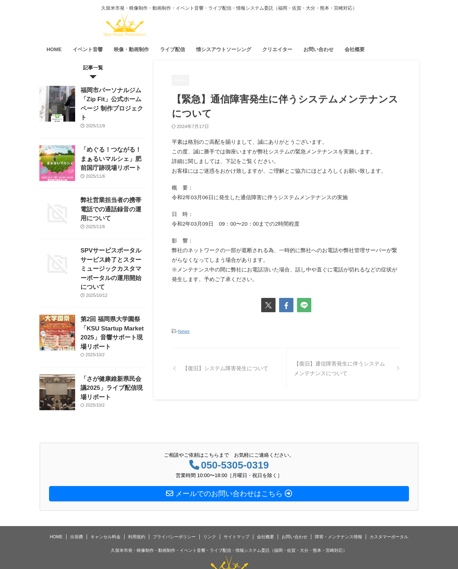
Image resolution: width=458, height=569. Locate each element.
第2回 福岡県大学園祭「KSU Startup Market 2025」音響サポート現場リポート (113, 304)
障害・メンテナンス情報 (338, 505)
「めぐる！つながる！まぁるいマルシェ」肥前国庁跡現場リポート (113, 148)
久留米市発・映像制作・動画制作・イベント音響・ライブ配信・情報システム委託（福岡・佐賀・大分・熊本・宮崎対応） (229, 518)
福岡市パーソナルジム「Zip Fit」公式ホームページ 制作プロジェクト (112, 98)
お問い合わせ (318, 49)
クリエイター (277, 49)
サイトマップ (236, 505)
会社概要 (355, 49)
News (184, 331)
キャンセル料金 (106, 505)
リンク (209, 505)
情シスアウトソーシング (223, 49)
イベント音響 (88, 49)
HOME (54, 49)
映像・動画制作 (131, 49)
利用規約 (136, 505)
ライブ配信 (172, 49)
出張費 (76, 505)
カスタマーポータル (389, 505)
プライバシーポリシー (174, 505)
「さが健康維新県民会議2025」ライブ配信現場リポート (111, 355)
